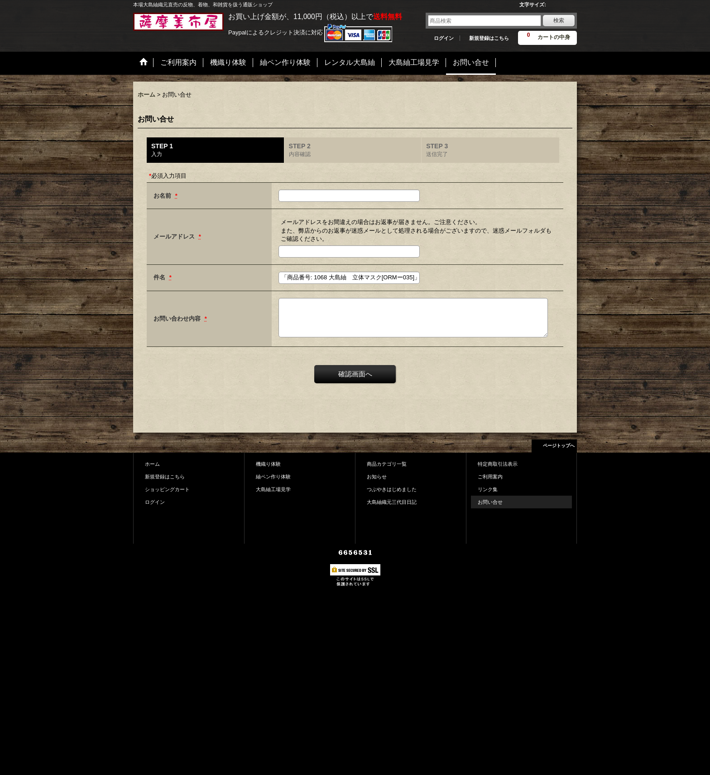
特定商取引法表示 (498, 464)
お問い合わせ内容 (178, 318)
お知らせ (377, 476)
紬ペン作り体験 (273, 476)
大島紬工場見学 (273, 489)
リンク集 (488, 489)
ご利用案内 (490, 476)
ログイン (444, 38)
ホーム (152, 464)
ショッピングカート (167, 489)
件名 (160, 277)
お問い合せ (490, 502)
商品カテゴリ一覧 (387, 464)
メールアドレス (175, 236)
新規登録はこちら (489, 38)
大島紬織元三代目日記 (392, 502)
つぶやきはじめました (392, 489)
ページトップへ (559, 445)
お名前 (163, 195)
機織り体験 (268, 464)
